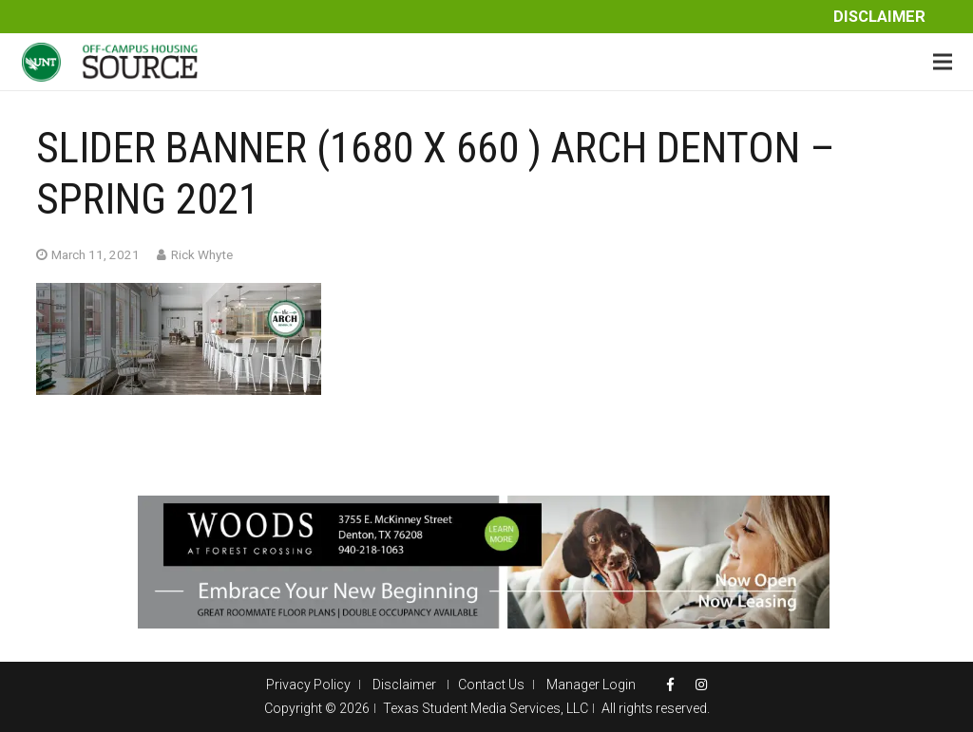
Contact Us (491, 684)
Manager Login (591, 684)
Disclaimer (879, 17)
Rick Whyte (202, 254)
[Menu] (942, 61)
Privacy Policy (308, 684)
